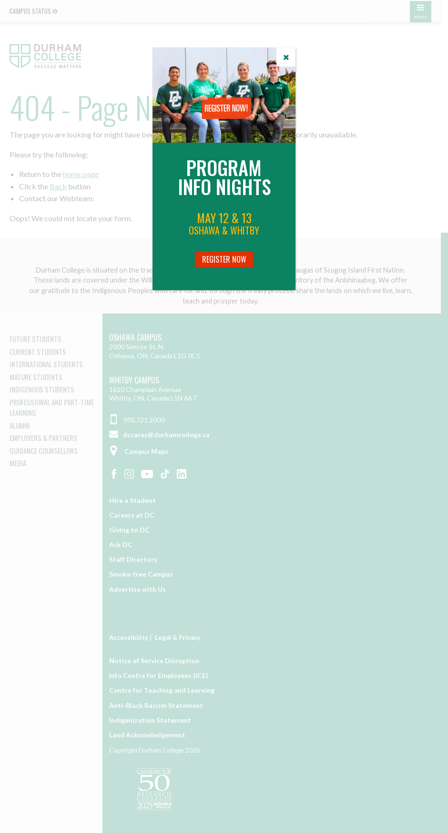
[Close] (285, 57)
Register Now (224, 259)
